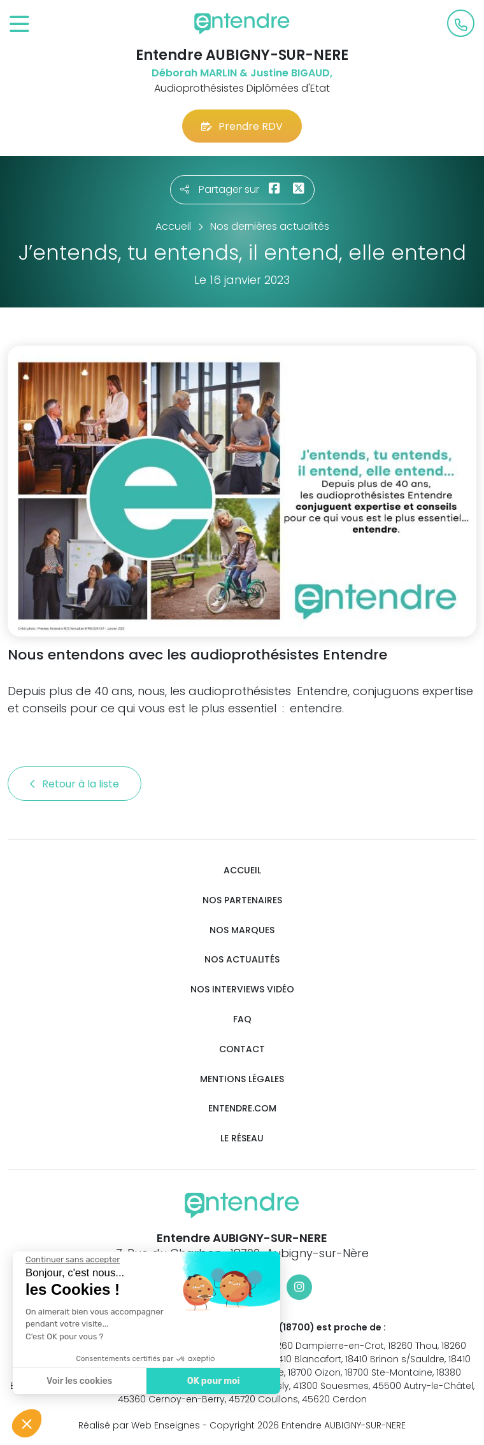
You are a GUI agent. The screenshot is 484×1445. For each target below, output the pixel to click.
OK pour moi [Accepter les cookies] (211, 1381)
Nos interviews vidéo (242, 989)
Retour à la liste (74, 784)
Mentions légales (242, 1079)
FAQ (242, 1019)
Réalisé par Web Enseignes (139, 1425)
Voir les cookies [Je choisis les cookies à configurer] (78, 1381)
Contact (242, 1049)
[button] (26, 1423)
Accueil (242, 870)
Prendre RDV (242, 126)
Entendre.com (242, 1108)
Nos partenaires (242, 900)
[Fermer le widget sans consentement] (71, 1259)
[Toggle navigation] (19, 24)
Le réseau (242, 1138)
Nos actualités (242, 959)
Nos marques (242, 930)
